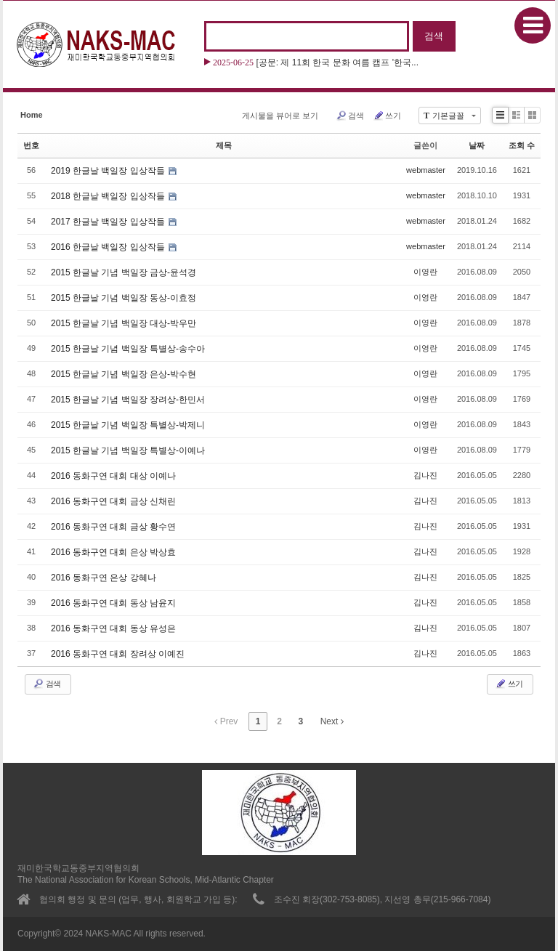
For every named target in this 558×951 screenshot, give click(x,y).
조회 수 (522, 145)
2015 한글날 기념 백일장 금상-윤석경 (123, 272)
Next (332, 721)
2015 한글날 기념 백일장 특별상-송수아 (128, 349)
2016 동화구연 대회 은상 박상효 (113, 552)
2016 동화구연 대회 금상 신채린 (113, 501)
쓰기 (387, 115)
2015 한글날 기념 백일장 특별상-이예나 (128, 450)
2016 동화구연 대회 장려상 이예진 (118, 654)
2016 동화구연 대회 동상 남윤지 (113, 603)
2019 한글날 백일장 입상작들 (109, 171)
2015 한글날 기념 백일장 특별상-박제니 (128, 425)
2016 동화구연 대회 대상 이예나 (113, 476)
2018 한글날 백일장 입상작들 (109, 196)
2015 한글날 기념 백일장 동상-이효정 (123, 298)
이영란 (425, 271)
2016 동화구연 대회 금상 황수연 (113, 527)
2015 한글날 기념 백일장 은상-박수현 (123, 374)
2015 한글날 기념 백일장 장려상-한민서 (128, 399)
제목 (224, 145)
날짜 (477, 145)
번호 (31, 145)
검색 (350, 115)
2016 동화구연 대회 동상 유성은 (113, 628)
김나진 (425, 475)
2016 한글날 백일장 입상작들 (109, 247)
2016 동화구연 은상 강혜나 (103, 577)
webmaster (425, 170)
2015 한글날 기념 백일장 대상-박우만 (123, 323)
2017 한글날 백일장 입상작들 (109, 221)
